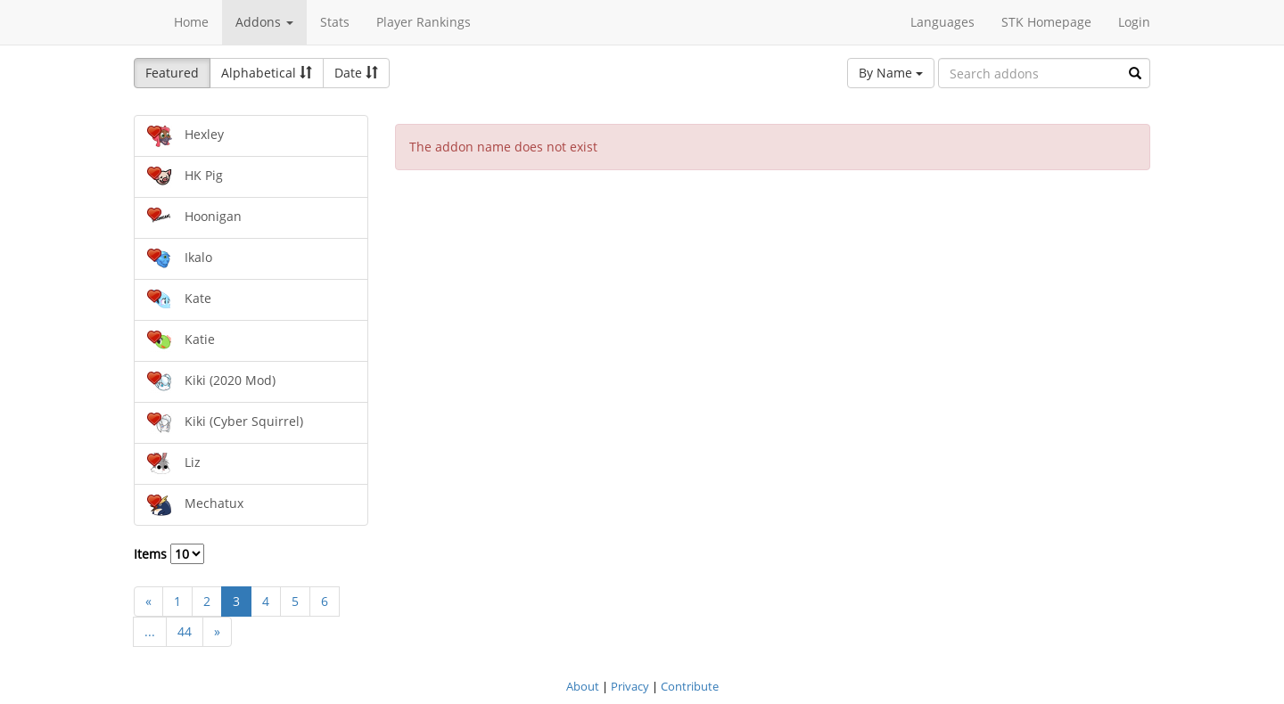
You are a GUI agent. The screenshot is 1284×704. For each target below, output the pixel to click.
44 (184, 631)
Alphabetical (266, 72)
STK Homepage (1046, 21)
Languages (942, 21)
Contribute (690, 686)
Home (191, 21)
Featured (172, 72)
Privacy (630, 686)
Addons (264, 21)
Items (169, 554)
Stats (335, 21)
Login (1134, 21)
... (149, 631)
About (582, 686)
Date (356, 72)
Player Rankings (423, 21)
